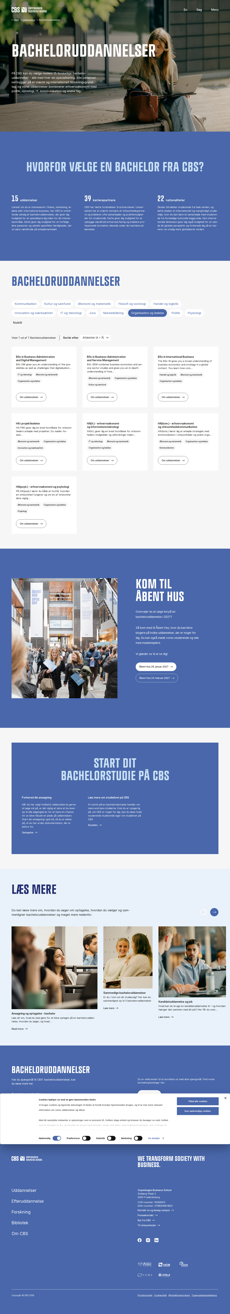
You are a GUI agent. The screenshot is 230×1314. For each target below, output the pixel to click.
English (183, 9)
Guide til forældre (22, 1103)
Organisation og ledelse (147, 313)
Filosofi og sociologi (132, 304)
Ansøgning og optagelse (26, 1093)
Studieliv (93, 825)
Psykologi (194, 313)
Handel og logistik (165, 304)
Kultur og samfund (57, 304)
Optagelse (27, 832)
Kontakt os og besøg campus (154, 1210)
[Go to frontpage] (29, 9)
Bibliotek (20, 1223)
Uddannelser (29, 19)
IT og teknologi (70, 313)
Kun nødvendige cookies (198, 1281)
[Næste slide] (214, 912)
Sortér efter (70, 337)
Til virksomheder (147, 1225)
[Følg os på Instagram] (148, 1110)
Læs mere (108, 1008)
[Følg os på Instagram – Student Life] (156, 1110)
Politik (176, 313)
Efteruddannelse (28, 1201)
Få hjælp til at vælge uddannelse (31, 1098)
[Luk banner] (225, 1268)
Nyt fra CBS (144, 1220)
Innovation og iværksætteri (34, 313)
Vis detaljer (154, 1308)
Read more (18, 1028)
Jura (92, 313)
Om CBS (20, 1234)
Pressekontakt (146, 1215)
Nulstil (17, 322)
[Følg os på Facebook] (140, 1110)
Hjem (16, 19)
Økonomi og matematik (94, 304)
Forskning (21, 1212)
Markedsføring (113, 313)
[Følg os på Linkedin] (156, 1241)
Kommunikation (25, 304)
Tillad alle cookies (197, 1271)
